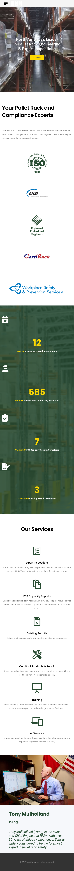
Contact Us (39, 57)
